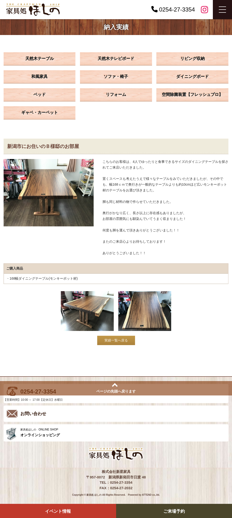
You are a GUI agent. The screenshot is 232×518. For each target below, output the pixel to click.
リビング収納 (192, 58)
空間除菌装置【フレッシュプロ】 (192, 94)
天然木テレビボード (116, 58)
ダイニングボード (192, 76)
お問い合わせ (33, 413)
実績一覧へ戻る (116, 340)
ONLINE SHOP (123, 432)
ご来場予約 (174, 511)
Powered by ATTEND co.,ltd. (144, 495)
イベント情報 (58, 511)
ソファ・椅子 (116, 76)
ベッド (40, 94)
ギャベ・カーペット (39, 112)
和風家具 (39, 76)
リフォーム (116, 94)
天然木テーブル (39, 58)
